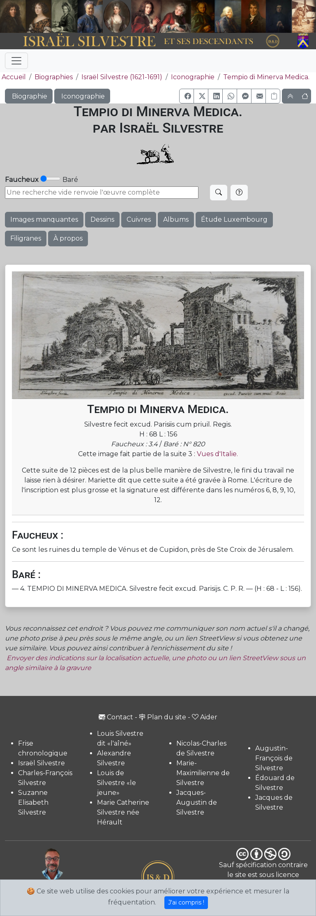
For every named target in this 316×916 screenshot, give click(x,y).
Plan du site (162, 717)
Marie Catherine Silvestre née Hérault (123, 812)
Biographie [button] (28, 96)
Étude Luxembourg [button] (234, 219)
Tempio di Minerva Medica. (266, 77)
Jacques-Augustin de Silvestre (196, 802)
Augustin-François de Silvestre (274, 758)
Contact (116, 717)
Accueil (13, 77)
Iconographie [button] (82, 96)
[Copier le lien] (272, 96)
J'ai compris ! (186, 902)
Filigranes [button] (25, 238)
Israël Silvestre (41, 763)
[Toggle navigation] (16, 61)
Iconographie (193, 77)
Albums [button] (176, 219)
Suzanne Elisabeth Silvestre (33, 802)
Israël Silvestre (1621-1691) (121, 77)
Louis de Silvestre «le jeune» (116, 783)
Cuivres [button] (139, 219)
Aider (204, 717)
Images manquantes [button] (44, 219)
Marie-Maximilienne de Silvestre (203, 773)
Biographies (54, 77)
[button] (186, 96)
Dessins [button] (102, 219)
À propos (68, 238)
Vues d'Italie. (217, 454)
